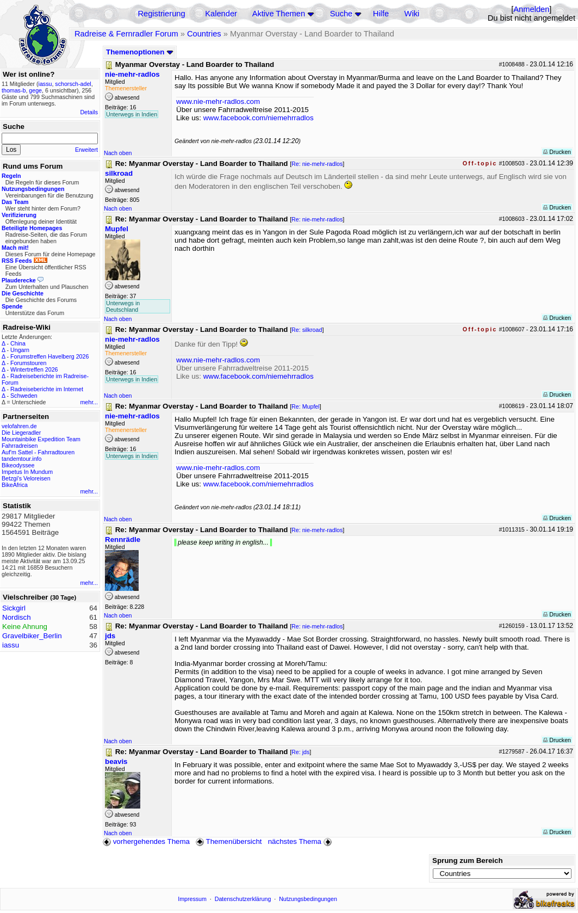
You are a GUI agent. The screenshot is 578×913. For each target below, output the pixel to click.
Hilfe (381, 13)
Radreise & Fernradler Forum (126, 33)
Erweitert (86, 149)
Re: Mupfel (305, 406)
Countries (204, 33)
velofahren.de (19, 426)
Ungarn (19, 350)
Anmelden (531, 9)
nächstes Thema (301, 841)
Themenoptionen (139, 52)
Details (89, 112)
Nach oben (118, 153)
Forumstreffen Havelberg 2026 (49, 356)
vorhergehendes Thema (146, 841)
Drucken (557, 152)
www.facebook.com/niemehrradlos (258, 118)
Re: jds (300, 752)
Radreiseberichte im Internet (46, 389)
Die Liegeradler (21, 432)
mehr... (89, 402)
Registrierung (161, 13)
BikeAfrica (15, 485)
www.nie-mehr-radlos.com (218, 101)
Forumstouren (28, 363)
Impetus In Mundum (27, 471)
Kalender (221, 13)
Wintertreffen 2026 (34, 369)
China (18, 343)
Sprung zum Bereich (467, 860)
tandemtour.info (21, 458)
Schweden (24, 395)
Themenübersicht (229, 841)
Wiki (412, 13)
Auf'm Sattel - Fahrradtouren (38, 452)
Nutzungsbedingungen (308, 899)
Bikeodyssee (18, 465)
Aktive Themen (278, 13)
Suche (341, 13)
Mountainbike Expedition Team (41, 439)
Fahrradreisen (20, 445)
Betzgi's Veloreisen (26, 478)
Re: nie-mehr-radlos (317, 164)
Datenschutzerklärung (243, 899)
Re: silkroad (306, 329)
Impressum (192, 899)
